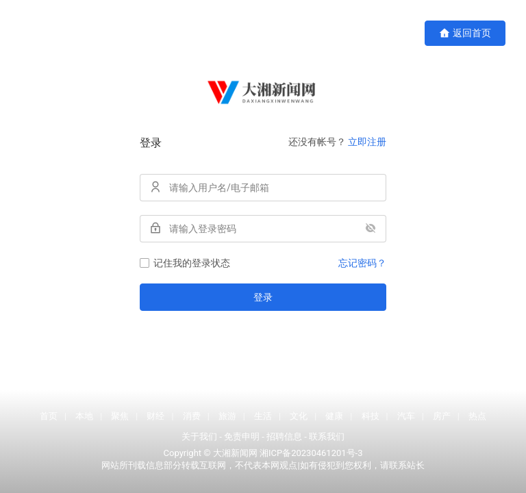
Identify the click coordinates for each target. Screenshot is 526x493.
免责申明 (242, 436)
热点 (477, 416)
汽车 (406, 416)
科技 (370, 416)
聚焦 (120, 416)
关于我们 (199, 436)
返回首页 (465, 33)
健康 (334, 416)
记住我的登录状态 (185, 262)
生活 (263, 416)
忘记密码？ (362, 262)
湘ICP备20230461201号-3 (311, 453)
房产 (442, 416)
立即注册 (367, 141)
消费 (192, 416)
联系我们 (327, 436)
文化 (299, 416)
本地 (84, 416)
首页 (49, 416)
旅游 (227, 416)
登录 (263, 297)
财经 (155, 416)
